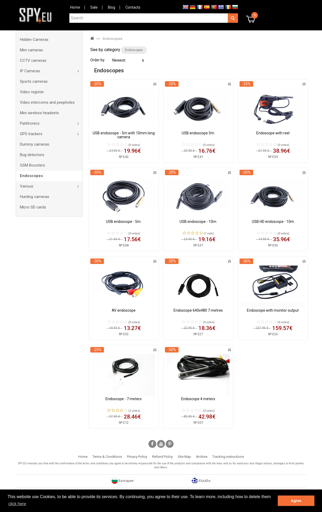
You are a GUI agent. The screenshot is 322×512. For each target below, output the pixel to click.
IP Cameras (30, 71)
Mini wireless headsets (39, 113)
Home (75, 7)
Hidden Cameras (34, 39)
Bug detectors (32, 154)
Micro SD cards (33, 207)
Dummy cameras (34, 144)
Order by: (97, 60)
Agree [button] (296, 501)
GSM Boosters (32, 165)
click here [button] (17, 504)
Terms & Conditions (107, 457)
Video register (32, 92)
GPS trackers (31, 133)
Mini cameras (31, 50)
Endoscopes (31, 175)
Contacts (132, 7)
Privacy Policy (137, 457)
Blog (111, 7)
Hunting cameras (34, 196)
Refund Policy (162, 457)
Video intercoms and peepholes (47, 102)
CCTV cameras (33, 60)
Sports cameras (34, 81)
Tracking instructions (228, 457)
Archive (201, 457)
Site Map (184, 457)
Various (26, 186)
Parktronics (30, 123)
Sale (94, 7)
